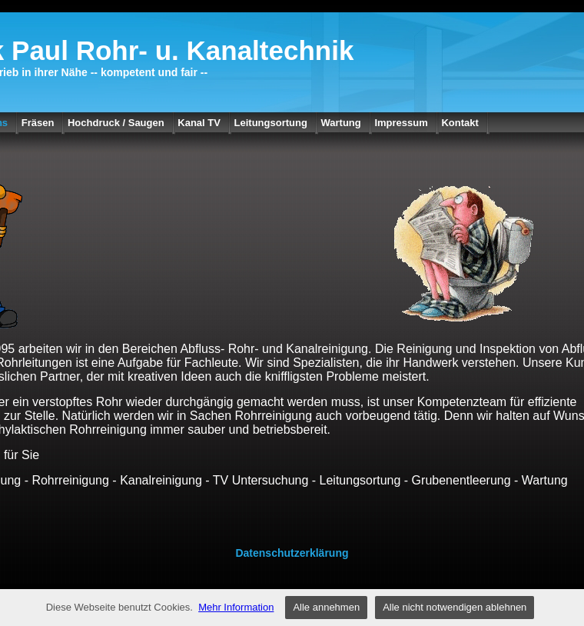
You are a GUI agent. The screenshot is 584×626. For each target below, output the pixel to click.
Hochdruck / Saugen (116, 122)
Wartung (341, 122)
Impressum (400, 122)
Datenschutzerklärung (291, 553)
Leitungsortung (270, 122)
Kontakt (459, 122)
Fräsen (38, 122)
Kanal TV (199, 122)
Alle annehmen (326, 607)
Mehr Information (236, 607)
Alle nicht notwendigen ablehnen (454, 607)
